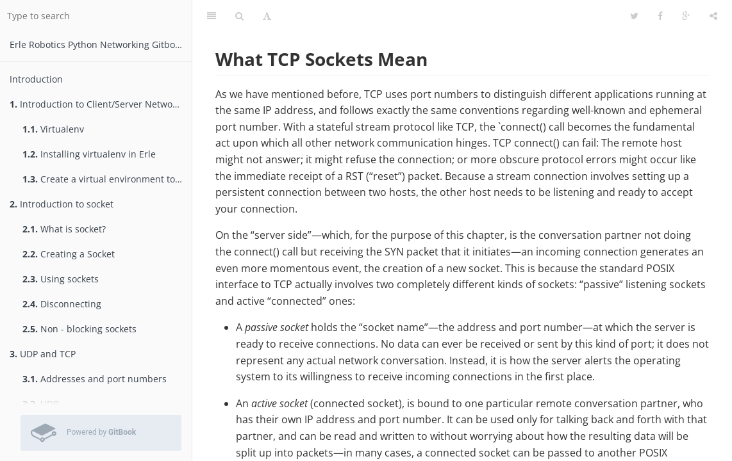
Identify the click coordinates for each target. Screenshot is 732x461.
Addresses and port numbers (94, 379)
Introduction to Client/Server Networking (101, 104)
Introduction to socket (61, 204)
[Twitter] (634, 16)
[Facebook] (660, 16)
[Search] (239, 16)
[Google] (686, 16)
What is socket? (64, 229)
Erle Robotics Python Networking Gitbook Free (101, 44)
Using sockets (60, 279)
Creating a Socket (68, 254)
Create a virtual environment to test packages (107, 179)
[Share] (713, 16)
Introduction (36, 79)
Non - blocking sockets (79, 329)
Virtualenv (53, 129)
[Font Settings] (267, 16)
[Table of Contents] (211, 16)
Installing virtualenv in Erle (89, 154)
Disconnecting (61, 304)
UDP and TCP (43, 354)
